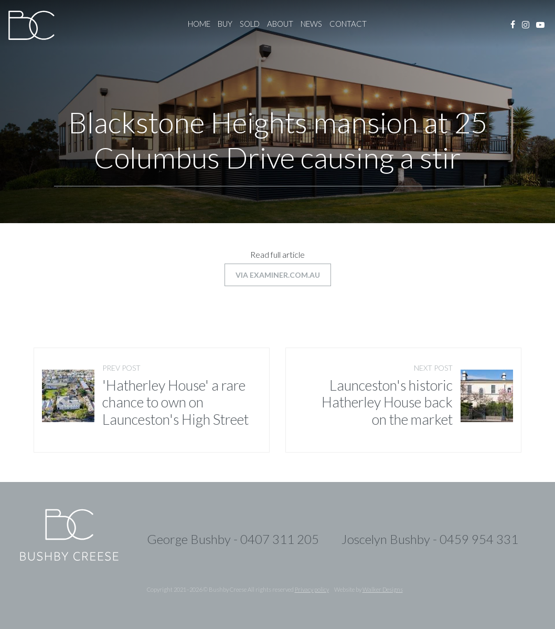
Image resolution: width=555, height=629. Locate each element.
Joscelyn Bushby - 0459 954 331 (429, 539)
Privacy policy (312, 589)
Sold (250, 23)
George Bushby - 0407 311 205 (233, 539)
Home (199, 23)
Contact (348, 23)
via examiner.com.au (278, 274)
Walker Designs (382, 589)
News (311, 23)
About (280, 23)
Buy (225, 23)
